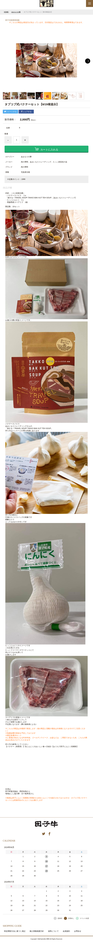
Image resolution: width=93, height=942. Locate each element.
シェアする (26, 112)
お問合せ (77, 931)
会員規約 (66, 931)
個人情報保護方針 (37, 931)
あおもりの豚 (16, 12)
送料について (53, 931)
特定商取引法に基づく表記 (14, 931)
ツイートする (10, 112)
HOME (6, 12)
